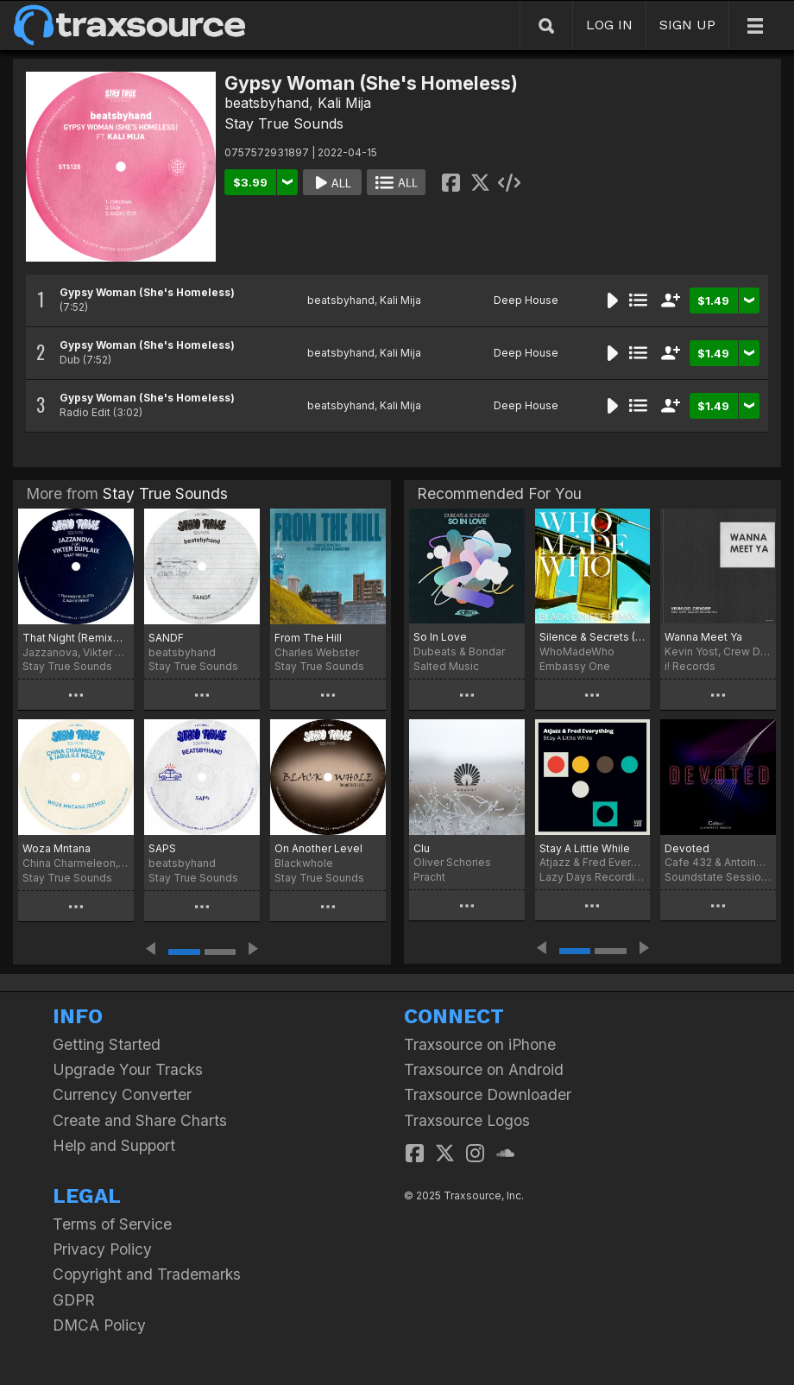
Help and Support (114, 1145)
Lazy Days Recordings (592, 876)
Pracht (429, 876)
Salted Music (446, 666)
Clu (421, 848)
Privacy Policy (102, 1249)
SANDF (166, 637)
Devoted (687, 848)
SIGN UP (687, 24)
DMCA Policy (99, 1325)
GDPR (74, 1300)
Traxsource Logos (467, 1120)
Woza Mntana (56, 848)
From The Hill (308, 637)
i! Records (690, 666)
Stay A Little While (584, 848)
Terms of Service (112, 1224)
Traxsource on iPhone (480, 1044)
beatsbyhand (266, 102)
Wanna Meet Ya (703, 636)
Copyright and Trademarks (147, 1274)
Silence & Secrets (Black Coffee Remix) (592, 636)
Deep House (526, 300)
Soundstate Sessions (718, 876)
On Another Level (318, 848)
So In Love (440, 636)
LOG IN (609, 24)
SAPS (162, 848)
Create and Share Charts (140, 1120)
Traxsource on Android (484, 1069)
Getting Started (107, 1044)
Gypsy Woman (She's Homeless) (147, 292)
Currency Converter (122, 1094)
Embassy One (574, 666)
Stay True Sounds (283, 123)
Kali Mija (344, 102)
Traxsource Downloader (487, 1094)
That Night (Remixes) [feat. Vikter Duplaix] (75, 637)
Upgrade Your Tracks (128, 1069)
